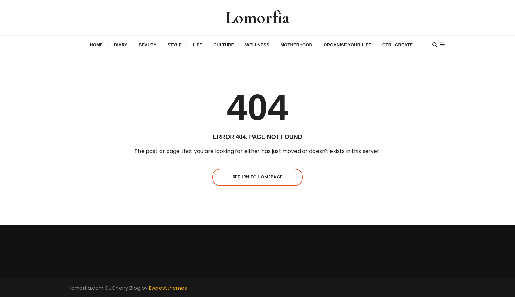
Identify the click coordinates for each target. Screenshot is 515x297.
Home (96, 44)
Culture (223, 44)
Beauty (147, 44)
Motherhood (296, 44)
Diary (120, 44)
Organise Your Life (347, 44)
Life (197, 44)
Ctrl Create (397, 44)
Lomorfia (257, 17)
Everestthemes (168, 288)
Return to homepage (257, 177)
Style (175, 44)
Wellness (257, 44)
